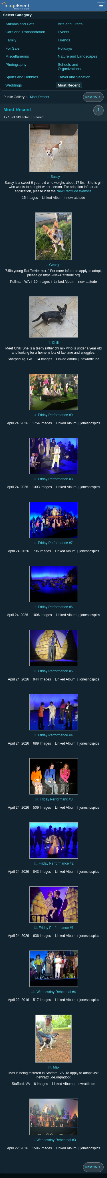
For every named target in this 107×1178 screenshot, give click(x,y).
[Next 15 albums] (93, 97)
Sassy (55, 177)
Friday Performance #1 (56, 928)
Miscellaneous (17, 56)
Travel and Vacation (74, 77)
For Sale (12, 48)
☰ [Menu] (101, 5)
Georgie (55, 265)
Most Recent (39, 97)
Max (56, 1067)
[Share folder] (98, 110)
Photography (16, 64)
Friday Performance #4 (55, 735)
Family (10, 40)
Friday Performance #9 (55, 415)
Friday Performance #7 (55, 543)
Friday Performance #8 (55, 479)
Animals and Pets (19, 24)
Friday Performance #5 (55, 671)
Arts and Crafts (70, 24)
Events (63, 32)
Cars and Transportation (25, 32)
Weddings (13, 85)
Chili (55, 343)
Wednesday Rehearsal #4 (56, 992)
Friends (64, 40)
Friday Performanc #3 (56, 799)
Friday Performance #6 (55, 607)
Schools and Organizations (69, 66)
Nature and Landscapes (77, 56)
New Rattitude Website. (74, 191)
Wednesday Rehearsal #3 (56, 1140)
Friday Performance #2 (56, 863)
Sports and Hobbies (21, 77)
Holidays (65, 48)
